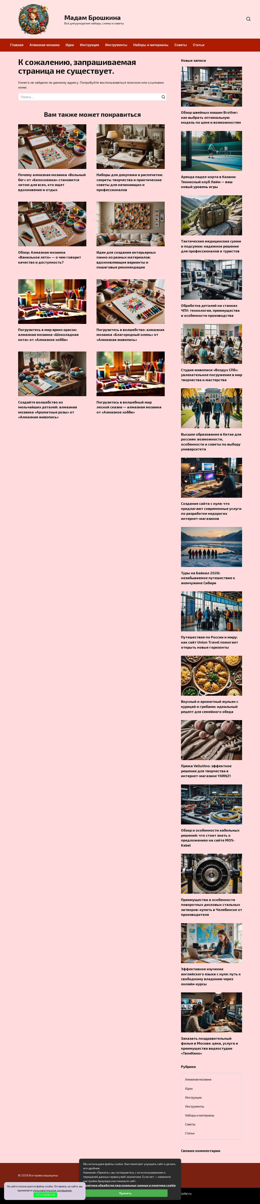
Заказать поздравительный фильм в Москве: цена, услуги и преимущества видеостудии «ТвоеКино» (209, 1045)
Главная (16, 45)
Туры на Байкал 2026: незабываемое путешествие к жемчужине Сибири (208, 577)
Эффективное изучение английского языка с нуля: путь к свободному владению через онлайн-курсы (211, 976)
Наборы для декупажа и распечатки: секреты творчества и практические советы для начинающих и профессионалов (130, 182)
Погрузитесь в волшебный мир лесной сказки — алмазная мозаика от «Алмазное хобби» (129, 407)
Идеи (70, 45)
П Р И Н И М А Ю (45, 1194)
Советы (180, 45)
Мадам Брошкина (92, 17)
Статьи (198, 45)
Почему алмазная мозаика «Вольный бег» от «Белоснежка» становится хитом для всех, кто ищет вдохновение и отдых (52, 182)
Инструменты (116, 45)
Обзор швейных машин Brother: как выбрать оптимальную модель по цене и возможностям (211, 117)
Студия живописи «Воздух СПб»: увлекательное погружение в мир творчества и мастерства (211, 374)
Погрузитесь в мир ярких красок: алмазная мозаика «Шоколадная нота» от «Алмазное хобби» (48, 334)
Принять (125, 1193)
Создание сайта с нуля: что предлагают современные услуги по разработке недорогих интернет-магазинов (211, 511)
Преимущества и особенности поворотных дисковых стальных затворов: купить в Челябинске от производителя (211, 907)
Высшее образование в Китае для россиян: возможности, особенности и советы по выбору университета (211, 441)
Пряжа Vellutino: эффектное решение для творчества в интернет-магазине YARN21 (206, 771)
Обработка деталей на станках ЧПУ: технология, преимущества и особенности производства (210, 310)
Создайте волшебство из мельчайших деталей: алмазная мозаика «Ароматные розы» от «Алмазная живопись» (47, 409)
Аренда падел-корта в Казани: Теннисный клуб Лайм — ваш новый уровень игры (208, 181)
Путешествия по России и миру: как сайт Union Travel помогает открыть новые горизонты (209, 642)
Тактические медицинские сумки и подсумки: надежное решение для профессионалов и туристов (211, 246)
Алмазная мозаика (44, 45)
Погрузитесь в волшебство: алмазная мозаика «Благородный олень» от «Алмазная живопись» (130, 334)
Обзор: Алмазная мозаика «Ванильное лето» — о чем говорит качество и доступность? (49, 257)
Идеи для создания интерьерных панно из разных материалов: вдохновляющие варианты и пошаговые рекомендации (126, 259)
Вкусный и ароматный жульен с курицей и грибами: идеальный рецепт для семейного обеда (209, 706)
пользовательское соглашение (52, 1190)
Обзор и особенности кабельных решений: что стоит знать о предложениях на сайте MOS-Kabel (210, 837)
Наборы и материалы (150, 45)
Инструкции (89, 45)
